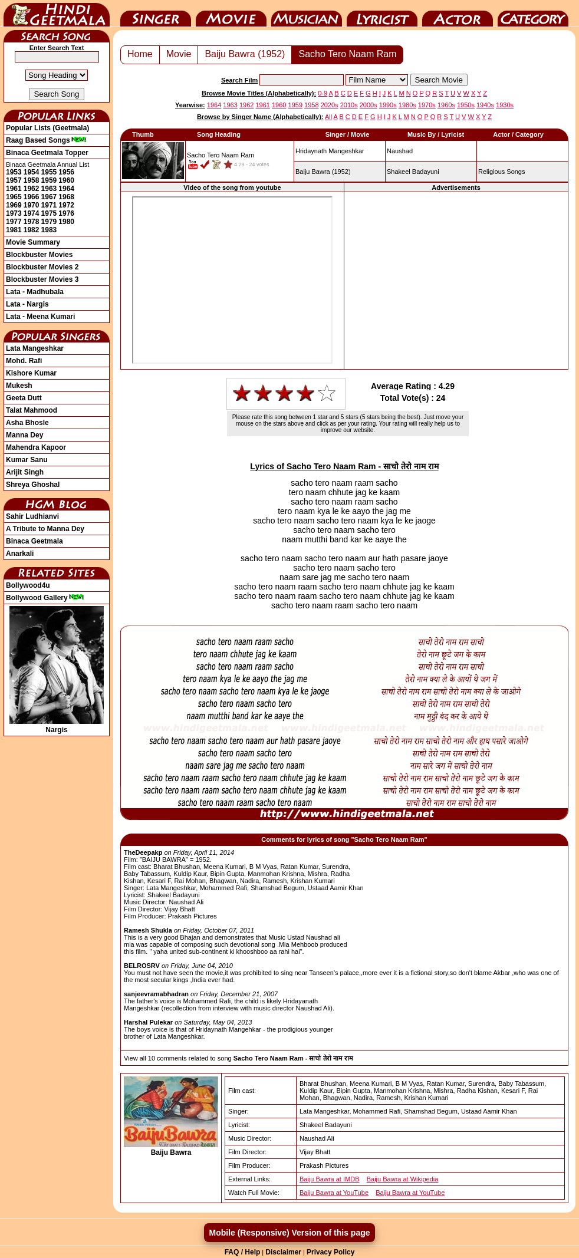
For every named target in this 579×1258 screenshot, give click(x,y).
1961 (14, 189)
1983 (49, 230)
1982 (32, 230)
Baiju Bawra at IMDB (329, 1179)
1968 (66, 197)
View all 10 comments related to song (238, 1058)
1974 (32, 213)
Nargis (56, 725)
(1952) (323, 171)
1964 (66, 189)
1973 (14, 213)
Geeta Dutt (24, 398)
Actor (457, 13)
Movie (231, 13)
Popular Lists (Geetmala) (47, 128)
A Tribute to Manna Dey (45, 529)
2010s (349, 104)
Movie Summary (33, 242)
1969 (14, 205)
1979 (49, 222)
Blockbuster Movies (39, 255)
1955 (49, 172)
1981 (14, 230)
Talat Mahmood (31, 410)
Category (533, 13)
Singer (155, 13)
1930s (505, 104)
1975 (49, 213)
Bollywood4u (28, 585)
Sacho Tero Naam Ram (347, 54)
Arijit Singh (25, 472)
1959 (49, 180)
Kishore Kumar (31, 373)
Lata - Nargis (27, 304)
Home (140, 54)
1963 (49, 189)
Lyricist (382, 13)
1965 (14, 197)
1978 (32, 222)
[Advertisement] (456, 280)
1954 (32, 172)
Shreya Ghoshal (33, 484)
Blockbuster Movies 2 (42, 267)
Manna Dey (24, 435)
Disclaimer (283, 1252)
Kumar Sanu (27, 460)
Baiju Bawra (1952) (245, 54)
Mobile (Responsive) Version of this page (289, 1232)
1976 (66, 213)
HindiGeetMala (57, 13)
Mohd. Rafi (24, 361)
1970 (32, 205)
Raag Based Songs (46, 140)
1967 (49, 197)
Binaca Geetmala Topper (47, 153)
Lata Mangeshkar (35, 348)
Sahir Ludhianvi (32, 516)
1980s (407, 104)
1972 (66, 205)
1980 (66, 222)
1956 (66, 172)
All (328, 116)
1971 (49, 205)
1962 (32, 189)
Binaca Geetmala (34, 541)
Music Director (306, 13)
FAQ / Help (243, 1252)
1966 (32, 197)
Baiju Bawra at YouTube (334, 1192)
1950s (466, 104)
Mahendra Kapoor (36, 447)
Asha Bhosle (27, 423)
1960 (66, 180)
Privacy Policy (330, 1252)
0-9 (322, 93)
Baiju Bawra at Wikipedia (403, 1179)
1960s (446, 104)
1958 (32, 180)
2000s (368, 104)
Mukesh (19, 385)
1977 (14, 222)
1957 (14, 180)
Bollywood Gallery (45, 598)
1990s (388, 104)
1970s (427, 104)
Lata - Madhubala (35, 292)
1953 (14, 172)
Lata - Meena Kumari (40, 316)
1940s (485, 104)
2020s (329, 104)
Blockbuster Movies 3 (42, 279)
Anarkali (20, 553)
